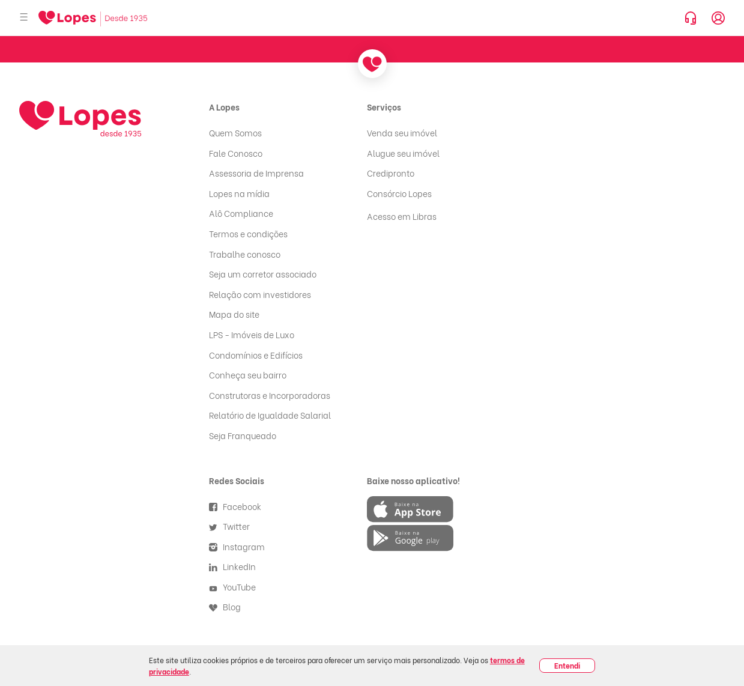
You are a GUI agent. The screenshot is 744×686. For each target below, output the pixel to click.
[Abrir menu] (24, 17)
